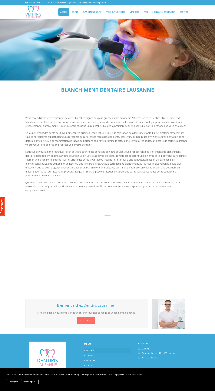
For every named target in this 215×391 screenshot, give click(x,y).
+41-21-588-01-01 (36, 2)
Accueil (63, 12)
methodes (134, 12)
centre (75, 12)
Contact (86, 320)
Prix (146, 12)
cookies (88, 365)
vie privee (89, 360)
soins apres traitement (163, 12)
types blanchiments (115, 12)
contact (184, 12)
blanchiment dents (92, 12)
